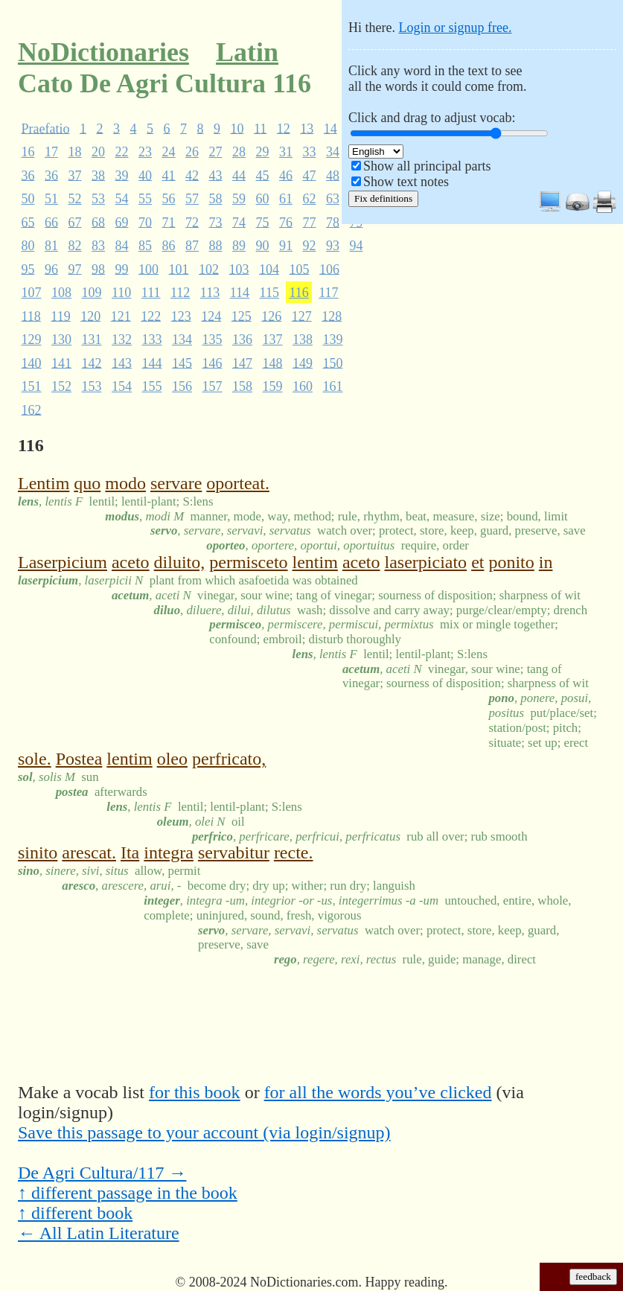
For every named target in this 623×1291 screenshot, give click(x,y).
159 (273, 386)
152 (61, 386)
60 (262, 198)
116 (298, 292)
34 (332, 151)
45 (262, 175)
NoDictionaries (103, 52)
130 (61, 339)
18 (75, 151)
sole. (34, 758)
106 (329, 268)
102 (209, 268)
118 (31, 315)
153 (92, 386)
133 (152, 339)
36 (28, 175)
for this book (194, 1092)
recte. (293, 852)
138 (303, 339)
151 (32, 386)
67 (75, 221)
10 (236, 128)
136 (242, 339)
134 (182, 339)
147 (242, 362)
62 (309, 198)
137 (273, 339)
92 (309, 245)
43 (216, 175)
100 (148, 268)
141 (61, 362)
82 (75, 245)
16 (28, 151)
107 (32, 292)
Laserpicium (62, 562)
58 (216, 198)
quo (87, 483)
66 (51, 221)
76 (286, 221)
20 (98, 151)
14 (330, 128)
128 (332, 315)
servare (176, 483)
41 (169, 175)
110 (121, 292)
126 (271, 315)
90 (262, 245)
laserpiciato (426, 562)
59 (239, 198)
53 (98, 198)
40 (145, 175)
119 (60, 315)
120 (90, 315)
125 (241, 315)
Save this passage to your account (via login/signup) (204, 1132)
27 (216, 151)
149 (303, 362)
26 (192, 151)
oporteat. (237, 483)
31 (286, 151)
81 (51, 245)
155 (152, 386)
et (477, 562)
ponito (511, 562)
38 (98, 175)
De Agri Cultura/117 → (102, 1172)
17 (51, 151)
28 (239, 151)
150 (333, 362)
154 (122, 386)
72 (192, 221)
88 (216, 245)
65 (28, 221)
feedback (593, 1276)
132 (122, 339)
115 (269, 292)
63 (332, 198)
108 (61, 292)
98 (98, 268)
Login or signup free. (454, 27)
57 (192, 198)
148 (273, 362)
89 (239, 245)
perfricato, (229, 758)
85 (145, 245)
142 (92, 362)
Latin (247, 52)
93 (332, 245)
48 (332, 175)
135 (212, 339)
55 (145, 198)
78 (332, 221)
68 (98, 221)
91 (286, 245)
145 (182, 362)
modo (125, 483)
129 (32, 339)
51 (51, 198)
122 (151, 315)
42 (192, 175)
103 (239, 268)
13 (306, 128)
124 (211, 315)
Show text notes (406, 181)
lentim (315, 562)
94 (356, 245)
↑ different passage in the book (127, 1192)
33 (309, 151)
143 (122, 362)
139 (333, 339)
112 (180, 292)
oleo (172, 758)
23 (145, 151)
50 (28, 198)
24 (169, 151)
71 (169, 221)
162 (32, 409)
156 (182, 386)
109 (92, 292)
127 (302, 315)
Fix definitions (383, 198)
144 (152, 362)
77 (309, 221)
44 (239, 175)
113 (210, 292)
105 (300, 268)
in (546, 562)
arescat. (89, 852)
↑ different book (75, 1213)
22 (122, 151)
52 (75, 198)
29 (262, 151)
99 (122, 268)
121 (121, 315)
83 (98, 245)
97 (75, 268)
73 (216, 221)
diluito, (179, 562)
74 (239, 221)
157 (212, 386)
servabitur (233, 852)
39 (122, 175)
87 (192, 245)
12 (283, 128)
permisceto (248, 562)
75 (262, 221)
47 (309, 175)
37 (75, 175)
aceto (131, 562)
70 (145, 221)
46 (286, 175)
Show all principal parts (427, 166)
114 (239, 292)
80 (28, 245)
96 (51, 268)
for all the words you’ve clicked (378, 1092)
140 (32, 362)
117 (328, 292)
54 (122, 198)
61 (286, 198)
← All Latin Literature (98, 1233)
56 (169, 198)
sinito (37, 852)
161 (333, 386)
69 (122, 221)
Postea (79, 758)
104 (269, 268)
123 (181, 315)
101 (179, 268)
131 (92, 339)
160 (303, 386)
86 (169, 245)
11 (260, 128)
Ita (130, 852)
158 (242, 386)
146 (212, 362)
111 (151, 292)
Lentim (43, 483)
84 (122, 245)
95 (28, 268)
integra (169, 852)
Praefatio (46, 128)
